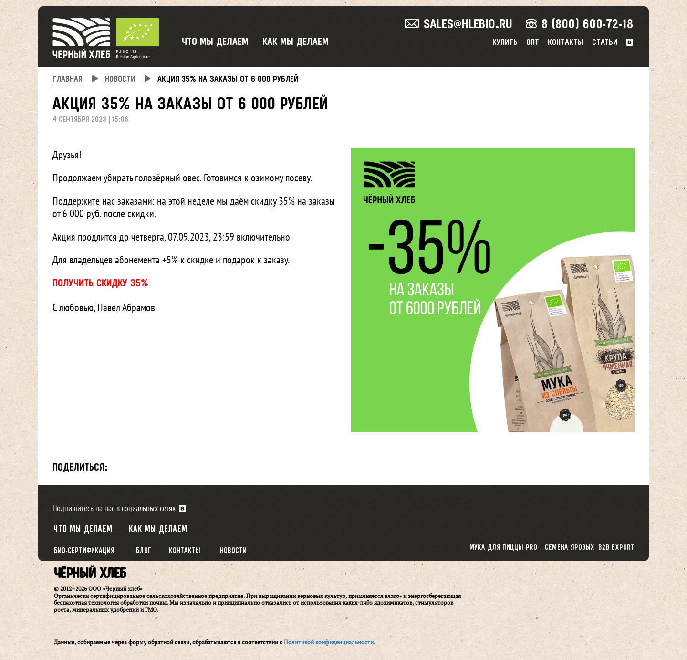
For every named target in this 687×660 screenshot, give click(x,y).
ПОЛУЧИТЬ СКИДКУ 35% (100, 283)
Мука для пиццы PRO (503, 547)
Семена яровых (569, 547)
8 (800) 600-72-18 (579, 24)
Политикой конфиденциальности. (329, 642)
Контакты (565, 42)
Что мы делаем (215, 42)
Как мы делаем (295, 42)
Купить (505, 42)
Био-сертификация (84, 550)
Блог (143, 550)
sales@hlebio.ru (458, 24)
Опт (532, 42)
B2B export (616, 547)
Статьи (604, 42)
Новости (233, 550)
